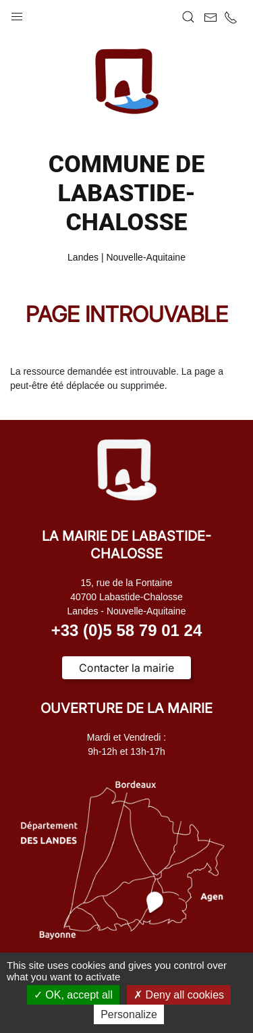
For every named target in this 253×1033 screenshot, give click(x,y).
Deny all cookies (179, 995)
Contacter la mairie (126, 667)
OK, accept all (73, 995)
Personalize (129, 1014)
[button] (17, 13)
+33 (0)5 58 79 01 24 (126, 630)
